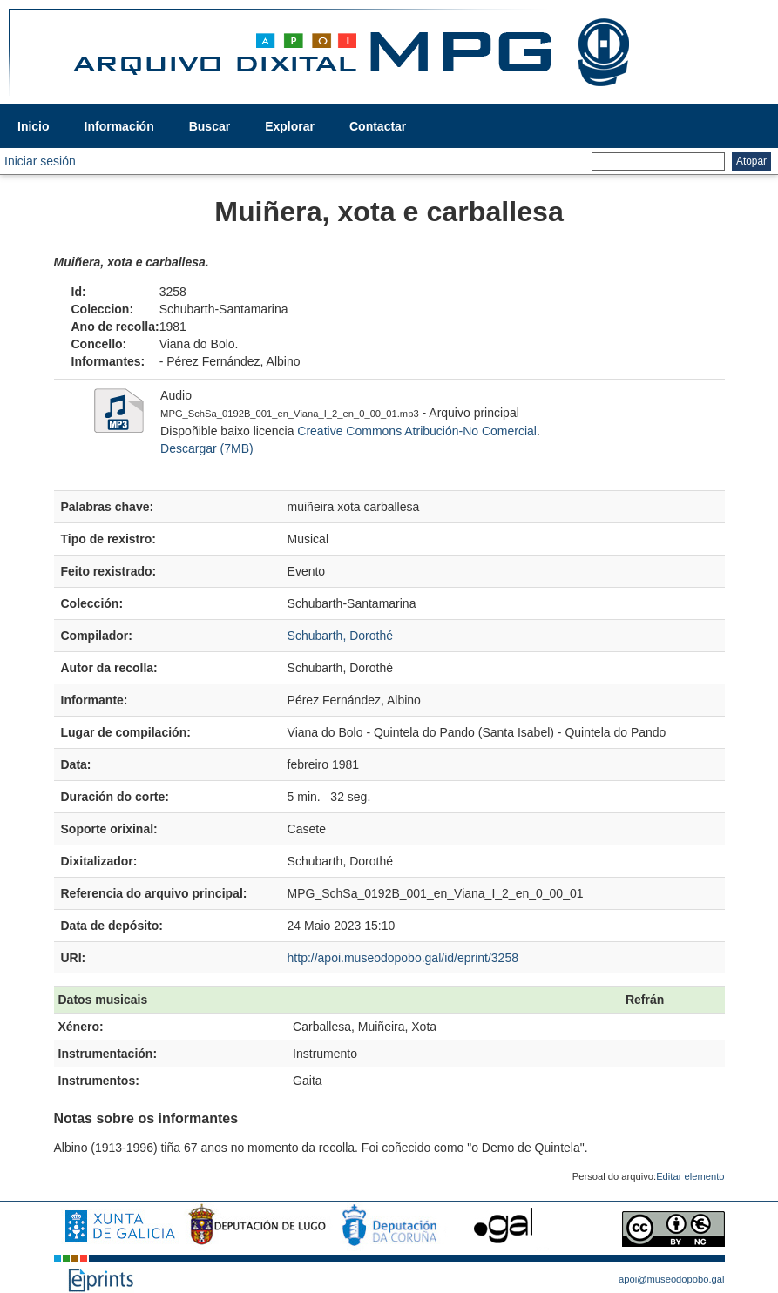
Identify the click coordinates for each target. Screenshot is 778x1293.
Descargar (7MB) (207, 448)
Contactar (377, 126)
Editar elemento (690, 1176)
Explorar (290, 126)
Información (119, 126)
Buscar (209, 126)
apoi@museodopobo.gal (671, 1279)
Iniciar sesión (40, 161)
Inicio (33, 126)
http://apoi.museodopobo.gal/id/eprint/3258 (403, 958)
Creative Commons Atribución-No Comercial (417, 431)
